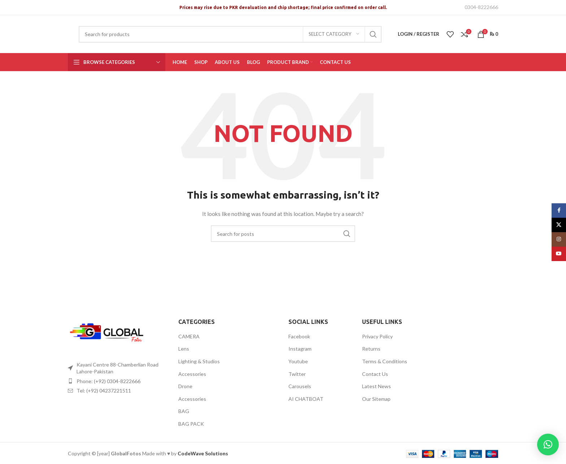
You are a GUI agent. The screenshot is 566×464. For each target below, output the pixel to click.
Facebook (299, 336)
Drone (185, 386)
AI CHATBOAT (305, 399)
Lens (183, 349)
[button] (548, 444)
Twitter (297, 374)
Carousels (299, 386)
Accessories (192, 374)
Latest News (376, 386)
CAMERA (189, 336)
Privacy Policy (377, 336)
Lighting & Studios (199, 361)
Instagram (300, 349)
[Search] (230, 34)
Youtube (298, 361)
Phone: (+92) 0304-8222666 (108, 381)
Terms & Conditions (384, 361)
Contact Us (375, 374)
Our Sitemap (376, 399)
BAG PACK (191, 424)
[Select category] (334, 34)
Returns (371, 349)
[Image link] (107, 333)
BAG (183, 411)
